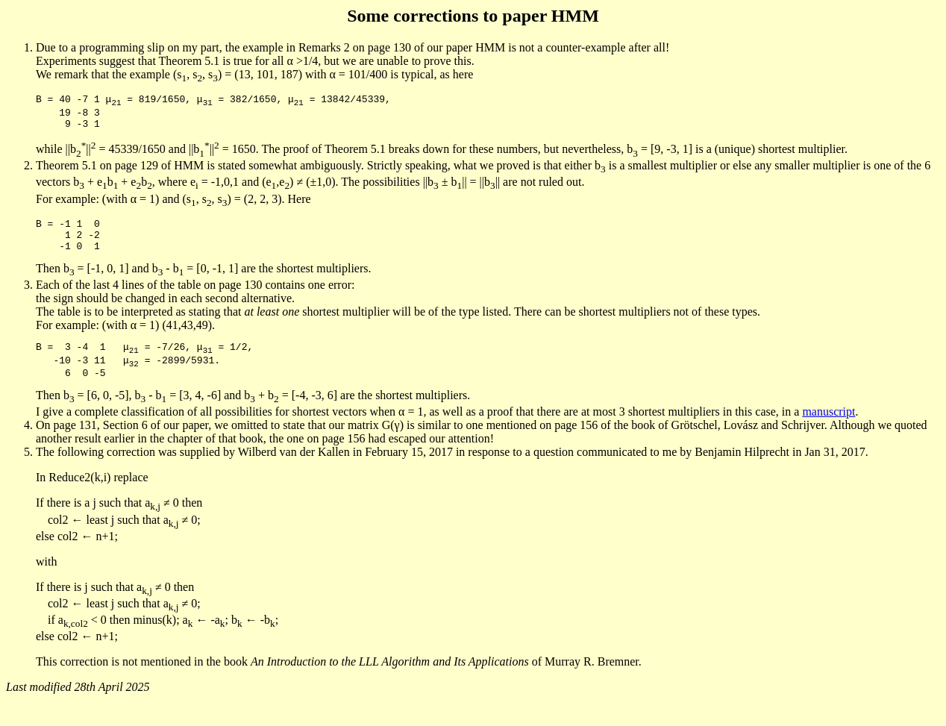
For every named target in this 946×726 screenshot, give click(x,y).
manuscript (828, 431)
